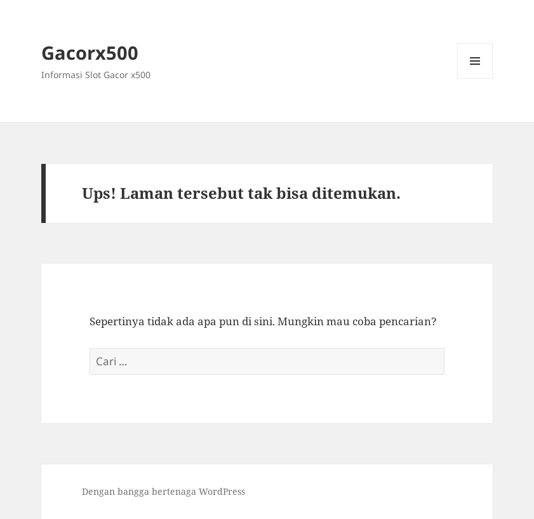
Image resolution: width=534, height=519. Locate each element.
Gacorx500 (89, 52)
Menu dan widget (475, 78)
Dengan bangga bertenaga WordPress (163, 491)
